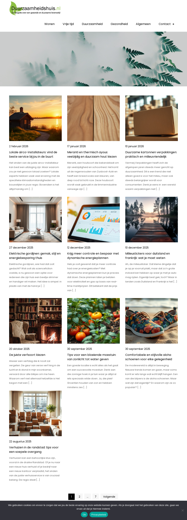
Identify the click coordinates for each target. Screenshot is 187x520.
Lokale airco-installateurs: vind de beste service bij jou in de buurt (33, 154)
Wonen (49, 24)
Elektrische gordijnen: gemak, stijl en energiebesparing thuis (35, 255)
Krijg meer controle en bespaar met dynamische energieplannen (93, 255)
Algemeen (143, 24)
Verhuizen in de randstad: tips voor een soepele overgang (34, 449)
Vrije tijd (68, 24)
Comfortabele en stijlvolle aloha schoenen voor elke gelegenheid (148, 357)
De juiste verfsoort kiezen (27, 355)
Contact (165, 24)
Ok (84, 514)
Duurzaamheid (92, 24)
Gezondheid (119, 24)
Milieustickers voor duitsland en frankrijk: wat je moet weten (147, 255)
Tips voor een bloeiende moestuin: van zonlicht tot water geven (91, 357)
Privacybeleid (98, 514)
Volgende (109, 497)
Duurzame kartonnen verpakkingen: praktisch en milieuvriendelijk (151, 154)
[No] (182, 510)
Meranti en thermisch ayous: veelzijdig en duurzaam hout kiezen (92, 154)
